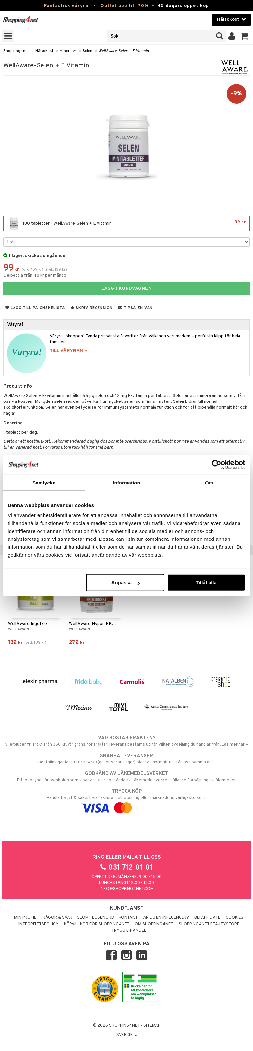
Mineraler (68, 51)
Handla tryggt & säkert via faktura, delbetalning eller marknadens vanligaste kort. (126, 799)
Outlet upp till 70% (124, 6)
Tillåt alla (206, 582)
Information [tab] (126, 482)
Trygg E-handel (128, 930)
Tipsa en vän (135, 308)
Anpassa (125, 582)
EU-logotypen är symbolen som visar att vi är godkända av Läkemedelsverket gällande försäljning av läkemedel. (126, 776)
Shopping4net (16, 51)
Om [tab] (209, 482)
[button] (244, 36)
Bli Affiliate (207, 917)
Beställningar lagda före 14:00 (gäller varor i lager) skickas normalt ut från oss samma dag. (126, 759)
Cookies (234, 917)
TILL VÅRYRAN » (68, 351)
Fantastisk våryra (66, 6)
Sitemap (151, 1025)
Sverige (126, 1034)
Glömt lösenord (95, 917)
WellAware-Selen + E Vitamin (123, 51)
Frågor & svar (56, 917)
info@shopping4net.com (127, 889)
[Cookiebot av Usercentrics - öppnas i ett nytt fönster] (216, 464)
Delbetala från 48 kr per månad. (35, 275)
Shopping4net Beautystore (209, 924)
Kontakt (128, 917)
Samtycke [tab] (44, 482)
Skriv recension (92, 308)
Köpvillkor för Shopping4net (96, 924)
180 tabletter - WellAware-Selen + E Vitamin (126, 223)
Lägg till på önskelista (35, 308)
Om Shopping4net (154, 924)
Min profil (25, 917)
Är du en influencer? (166, 917)
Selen (87, 51)
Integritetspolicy (38, 924)
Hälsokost (44, 51)
